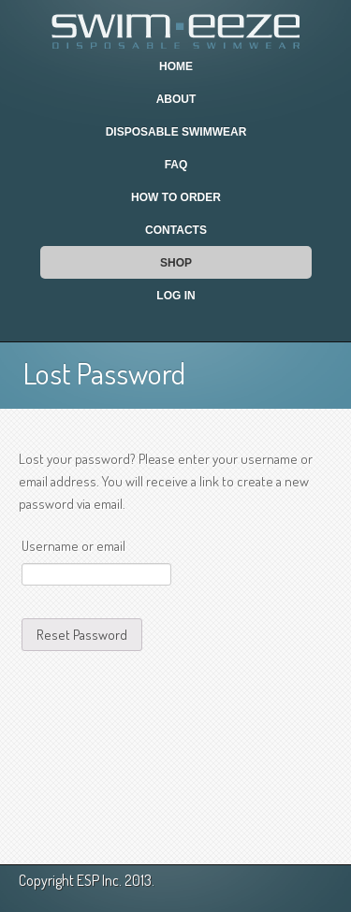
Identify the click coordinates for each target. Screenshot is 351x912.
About (176, 99)
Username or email (73, 546)
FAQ (176, 164)
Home (176, 66)
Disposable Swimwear (176, 131)
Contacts (176, 230)
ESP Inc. (99, 880)
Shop (176, 262)
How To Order (176, 197)
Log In (175, 295)
